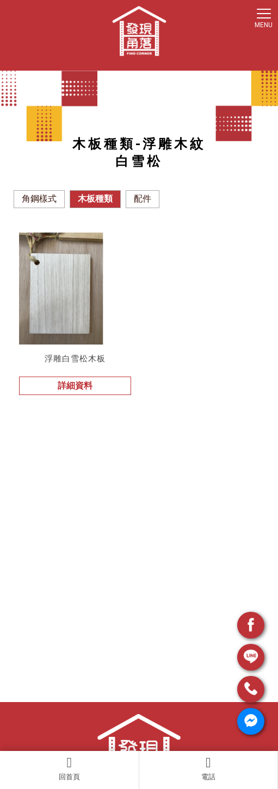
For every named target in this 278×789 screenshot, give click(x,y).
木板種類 (95, 198)
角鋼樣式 (39, 198)
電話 (208, 768)
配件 (142, 198)
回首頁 (69, 768)
